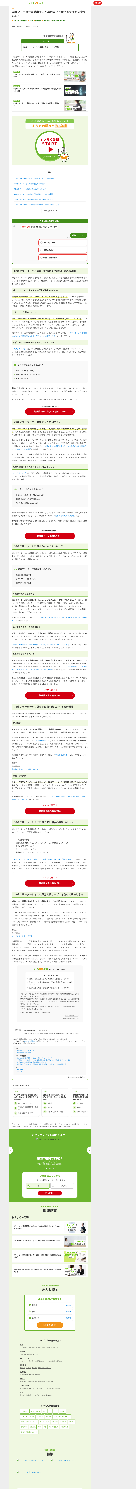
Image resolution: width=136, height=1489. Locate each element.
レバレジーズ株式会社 (30, 978)
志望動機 (63, 1359)
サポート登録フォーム (71, 953)
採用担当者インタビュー (33, 1332)
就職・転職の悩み (40, 1319)
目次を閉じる (49, 184)
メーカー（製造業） (28, 1354)
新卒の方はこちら (73, 1488)
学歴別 (22, 1289)
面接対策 (28, 1305)
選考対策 (23, 1303)
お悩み (22, 1316)
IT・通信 (62, 1349)
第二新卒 (38, 1285)
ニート (29, 1285)
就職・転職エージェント (29, 1359)
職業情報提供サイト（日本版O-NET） (26, 707)
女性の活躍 (64, 1364)
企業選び (71, 1359)
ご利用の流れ (23, 1435)
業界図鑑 (31, 1312)
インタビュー (24, 1330)
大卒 (28, 1292)
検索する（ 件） (50, 1263)
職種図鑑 (37, 1312)
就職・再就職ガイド (35, 1061)
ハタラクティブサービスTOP (69, 956)
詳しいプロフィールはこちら (76, 1014)
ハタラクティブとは (26, 1429)
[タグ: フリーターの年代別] (20, 20)
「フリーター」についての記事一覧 (68, 1061)
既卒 (33, 1285)
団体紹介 (22, 1332)
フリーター (23, 1285)
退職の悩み (30, 1319)
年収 (39, 1364)
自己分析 (34, 1305)
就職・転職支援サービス (62, 1354)
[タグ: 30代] (30, 20)
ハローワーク (24, 1296)
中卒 (21, 1292)
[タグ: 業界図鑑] (46, 20)
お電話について (24, 1461)
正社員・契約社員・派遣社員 (49, 1285)
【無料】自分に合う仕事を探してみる (49, 349)
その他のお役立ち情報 (53, 1326)
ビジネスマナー (41, 1326)
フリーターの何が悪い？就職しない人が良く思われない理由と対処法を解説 (43, 797)
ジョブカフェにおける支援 (22, 874)
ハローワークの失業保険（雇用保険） (52, 1298)
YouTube (19, 1009)
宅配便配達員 (41, 678)
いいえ (64, 1123)
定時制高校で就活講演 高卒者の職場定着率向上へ (31, 999)
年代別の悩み (49, 1319)
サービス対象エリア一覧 (27, 1448)
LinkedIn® (20, 1007)
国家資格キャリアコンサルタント (26, 988)
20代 (44, 1349)
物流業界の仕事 (61, 693)
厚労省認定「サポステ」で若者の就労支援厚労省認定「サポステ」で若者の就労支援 (41, 1001)
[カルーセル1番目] (46, 1106)
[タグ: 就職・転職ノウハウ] (58, 20)
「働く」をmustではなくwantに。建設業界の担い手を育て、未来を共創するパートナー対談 (43, 997)
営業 (55, 1349)
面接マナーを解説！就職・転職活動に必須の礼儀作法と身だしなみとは (41, 582)
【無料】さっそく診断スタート (49, 473)
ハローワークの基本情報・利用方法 (30, 1298)
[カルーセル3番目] (53, 1106)
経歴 (21, 1282)
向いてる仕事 (24, 1312)
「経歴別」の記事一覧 (49, 1061)
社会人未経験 (35, 1349)
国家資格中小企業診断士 (24, 990)
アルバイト (25, 1349)
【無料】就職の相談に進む (49, 633)
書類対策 (22, 1305)
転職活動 (49, 1354)
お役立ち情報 (24, 1323)
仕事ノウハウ (32, 1326)
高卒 (25, 1292)
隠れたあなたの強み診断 (64, 453)
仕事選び (23, 1309)
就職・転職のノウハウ (44, 1305)
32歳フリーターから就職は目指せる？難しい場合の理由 (34, 179)
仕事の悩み (23, 1319)
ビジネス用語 (24, 1326)
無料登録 (98, 3)
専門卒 (32, 1292)
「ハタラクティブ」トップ (19, 1061)
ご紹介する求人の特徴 (26, 1442)
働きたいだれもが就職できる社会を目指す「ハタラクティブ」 (35, 995)
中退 (36, 1292)
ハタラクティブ (19, 286)
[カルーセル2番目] (49, 1106)
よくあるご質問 (24, 1455)
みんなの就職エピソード (48, 1332)
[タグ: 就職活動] (37, 20)
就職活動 (40, 1354)
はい (39, 1123)
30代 (50, 1349)
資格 (45, 1364)
